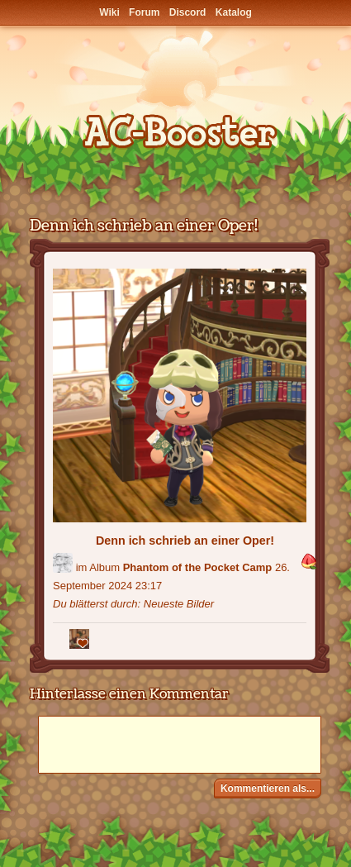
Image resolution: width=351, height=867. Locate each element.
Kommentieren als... (268, 788)
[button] (309, 562)
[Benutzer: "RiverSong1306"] (63, 563)
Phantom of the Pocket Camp (198, 567)
